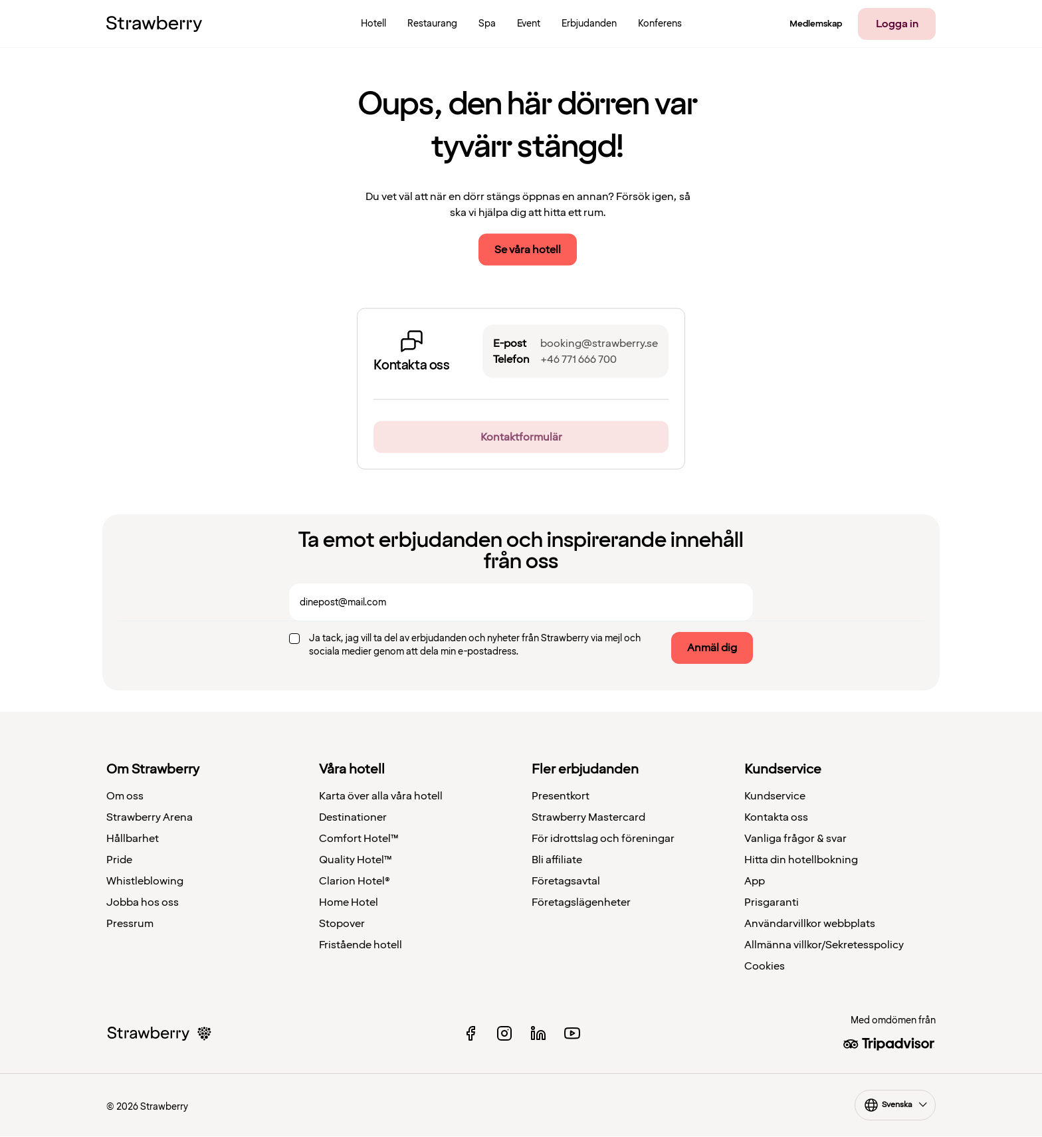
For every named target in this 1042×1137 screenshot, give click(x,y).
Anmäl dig (712, 648)
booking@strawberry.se (599, 343)
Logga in (897, 24)
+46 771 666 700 (578, 359)
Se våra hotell (527, 250)
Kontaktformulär (521, 437)
